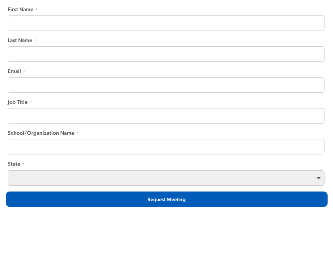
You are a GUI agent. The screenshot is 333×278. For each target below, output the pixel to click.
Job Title (18, 102)
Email (14, 71)
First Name (21, 9)
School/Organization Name (41, 133)
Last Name (20, 40)
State (14, 164)
